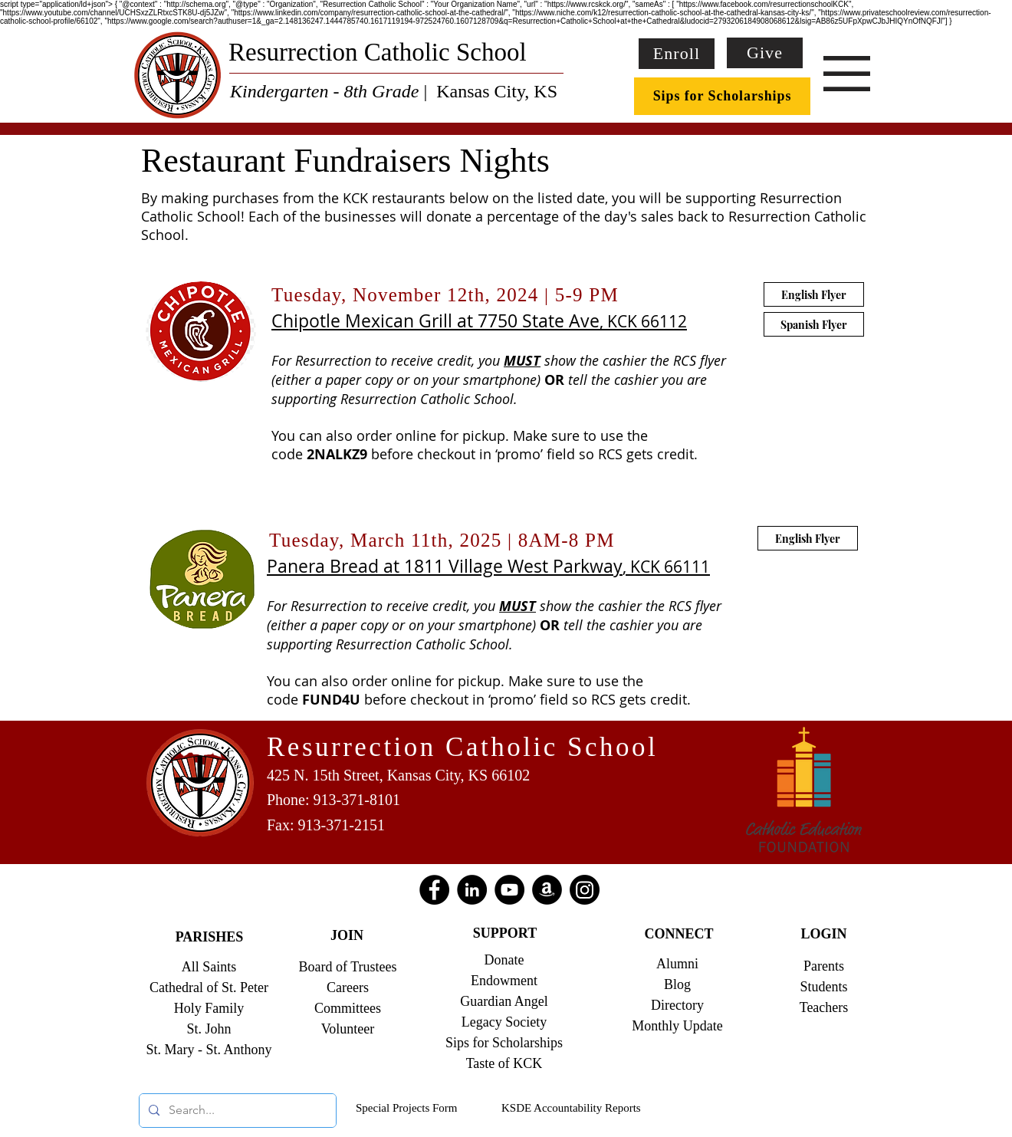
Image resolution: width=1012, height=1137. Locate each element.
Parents (823, 966)
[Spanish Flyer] (814, 324)
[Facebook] (434, 890)
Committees (347, 1008)
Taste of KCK (504, 1063)
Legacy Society (504, 1022)
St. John (208, 1029)
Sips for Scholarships (504, 1042)
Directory (677, 1005)
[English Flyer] (807, 538)
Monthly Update (677, 1025)
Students (823, 986)
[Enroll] (677, 53)
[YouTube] (509, 890)
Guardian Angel (503, 1001)
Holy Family (209, 1008)
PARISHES (210, 937)
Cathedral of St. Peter (209, 987)
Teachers (824, 1007)
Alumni (677, 963)
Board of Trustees (347, 966)
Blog (677, 984)
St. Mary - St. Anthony (208, 1049)
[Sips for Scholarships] (722, 96)
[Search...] (236, 1110)
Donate (504, 960)
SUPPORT (505, 933)
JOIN (346, 935)
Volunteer (348, 1029)
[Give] (765, 53)
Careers (348, 987)
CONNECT (678, 933)
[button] (846, 73)
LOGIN (823, 933)
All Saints (209, 966)
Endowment (504, 980)
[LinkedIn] (472, 890)
